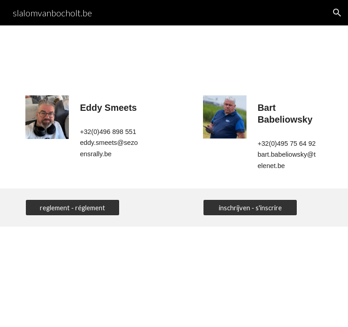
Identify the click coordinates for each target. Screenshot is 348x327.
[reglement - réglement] (72, 207)
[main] (110, 107)
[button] (337, 13)
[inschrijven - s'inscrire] (249, 207)
